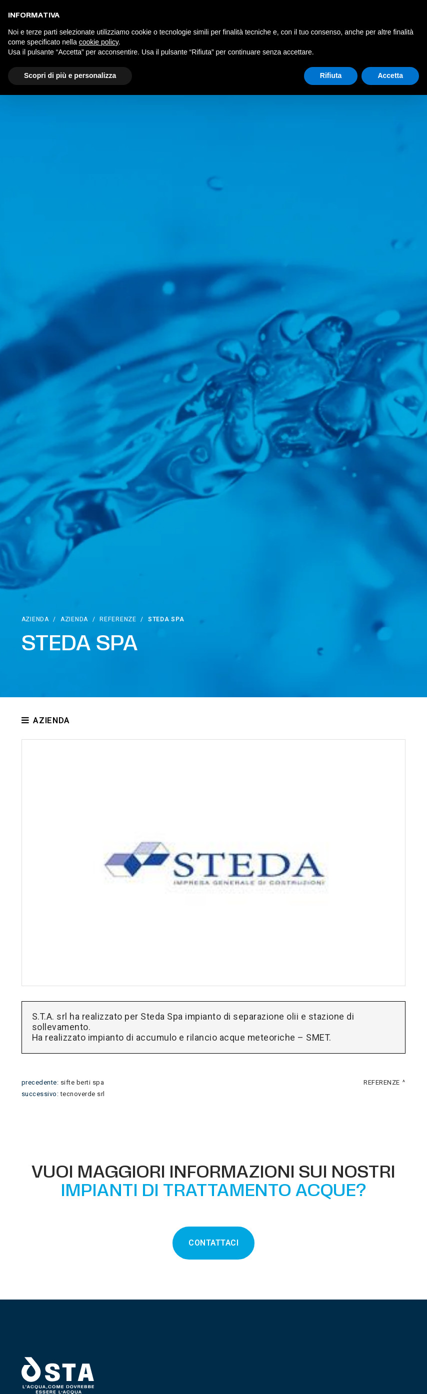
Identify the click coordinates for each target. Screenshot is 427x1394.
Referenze (118, 619)
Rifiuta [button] (331, 75)
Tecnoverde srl (82, 1094)
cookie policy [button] (98, 42)
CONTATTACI (213, 1243)
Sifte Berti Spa (82, 1082)
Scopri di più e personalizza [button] (70, 75)
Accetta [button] (390, 75)
